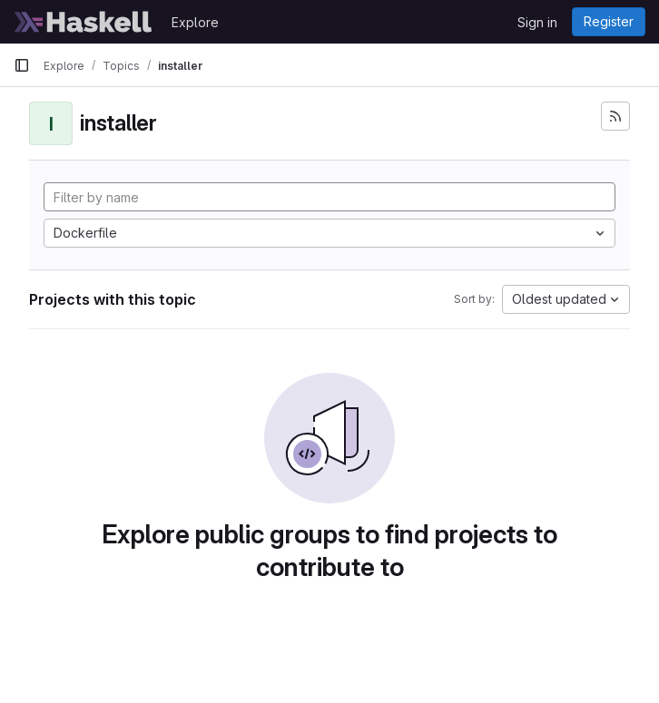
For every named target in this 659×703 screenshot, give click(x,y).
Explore (195, 22)
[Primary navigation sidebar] (21, 65)
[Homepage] (83, 21)
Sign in (537, 22)
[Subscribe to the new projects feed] (615, 116)
